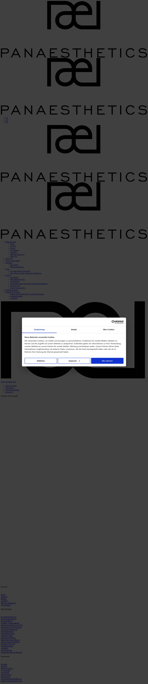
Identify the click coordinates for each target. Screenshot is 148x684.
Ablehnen (41, 361)
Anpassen (74, 361)
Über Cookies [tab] (108, 330)
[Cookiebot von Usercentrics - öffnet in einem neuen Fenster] (113, 322)
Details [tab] (74, 330)
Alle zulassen (107, 361)
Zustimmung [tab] (39, 330)
